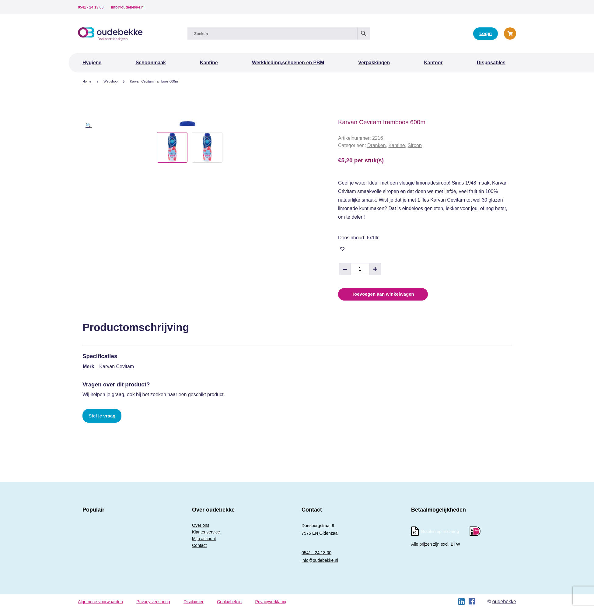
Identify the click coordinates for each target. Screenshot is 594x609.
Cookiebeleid (229, 601)
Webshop (110, 81)
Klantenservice (206, 532)
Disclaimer (193, 601)
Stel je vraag (102, 415)
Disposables (491, 62)
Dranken (376, 145)
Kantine (209, 62)
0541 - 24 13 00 (90, 7)
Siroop (415, 145)
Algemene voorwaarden (100, 601)
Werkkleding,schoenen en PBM (288, 62)
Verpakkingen (374, 62)
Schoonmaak (150, 62)
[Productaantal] (360, 269)
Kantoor (433, 62)
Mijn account (204, 538)
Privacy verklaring (153, 601)
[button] (89, 125)
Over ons (200, 525)
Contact (199, 545)
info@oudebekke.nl (128, 7)
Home (86, 81)
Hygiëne (91, 62)
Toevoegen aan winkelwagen (383, 294)
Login (485, 33)
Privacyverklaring (271, 601)
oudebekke (504, 601)
